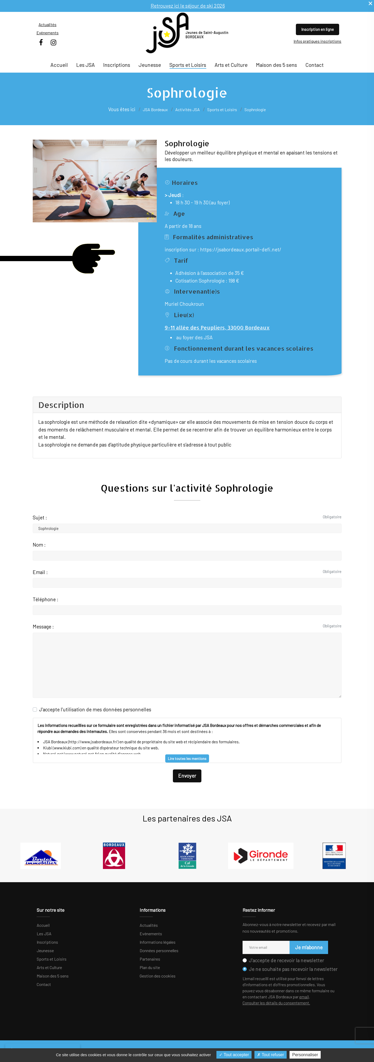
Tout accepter (234, 1054)
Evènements (151, 933)
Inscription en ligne (317, 29)
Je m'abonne (309, 947)
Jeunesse (150, 65)
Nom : (39, 545)
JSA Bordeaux (155, 109)
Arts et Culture (231, 65)
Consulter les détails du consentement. (276, 1002)
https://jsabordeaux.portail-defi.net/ (240, 249)
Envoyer (187, 776)
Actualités (47, 24)
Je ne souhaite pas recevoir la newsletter (293, 969)
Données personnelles (159, 950)
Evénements (47, 32)
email (304, 996)
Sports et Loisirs (187, 65)
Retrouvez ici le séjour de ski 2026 (188, 6)
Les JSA (85, 65)
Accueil (59, 65)
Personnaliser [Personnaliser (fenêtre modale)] (305, 1054)
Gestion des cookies (158, 975)
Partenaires (150, 958)
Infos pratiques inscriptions (317, 41)
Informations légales (158, 941)
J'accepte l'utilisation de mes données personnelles (95, 709)
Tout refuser (270, 1054)
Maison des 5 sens (276, 65)
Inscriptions (116, 65)
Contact (314, 65)
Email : (40, 572)
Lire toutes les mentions (187, 758)
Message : (43, 626)
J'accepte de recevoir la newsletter (286, 960)
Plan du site (150, 967)
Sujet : (40, 517)
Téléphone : (45, 599)
